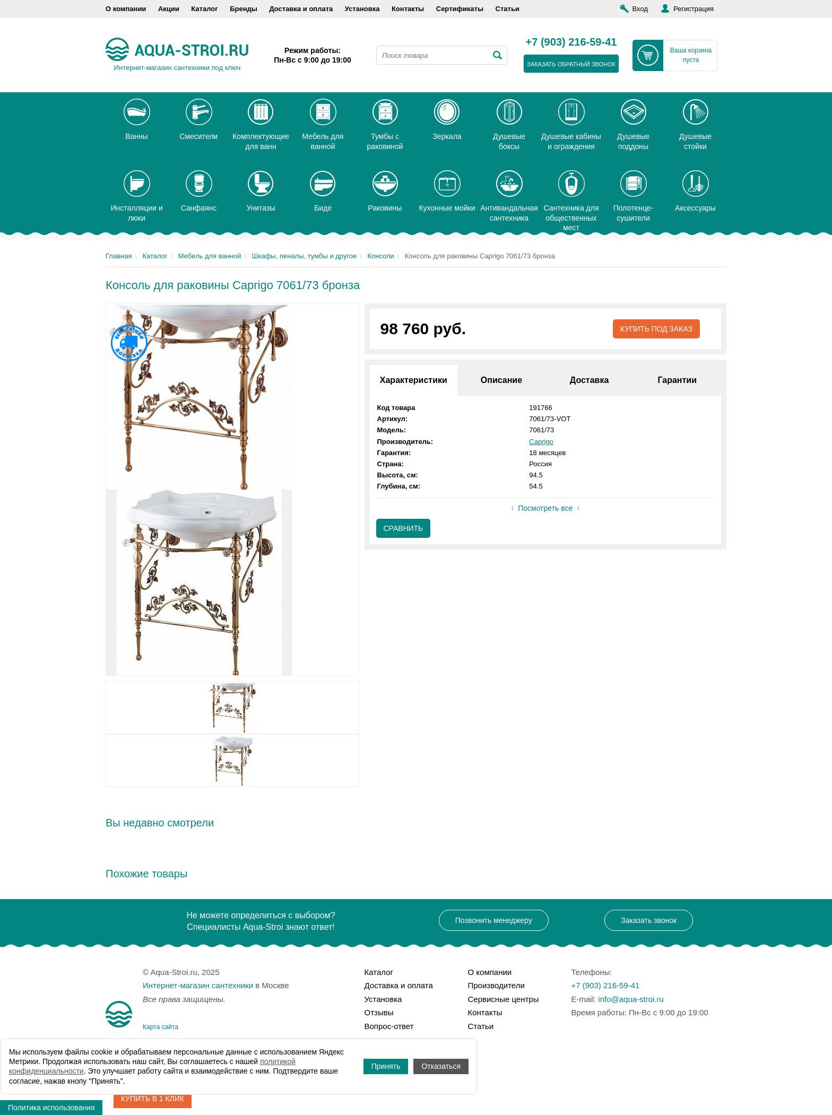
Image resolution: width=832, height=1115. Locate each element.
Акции (168, 9)
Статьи (507, 9)
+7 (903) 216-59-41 (571, 42)
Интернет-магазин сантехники (198, 985)
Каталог (204, 9)
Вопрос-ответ (389, 1026)
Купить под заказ (656, 329)
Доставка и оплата (301, 9)
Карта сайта (160, 1027)
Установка (362, 9)
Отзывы (379, 1012)
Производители (496, 985)
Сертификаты (459, 9)
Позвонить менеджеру (493, 920)
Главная (119, 256)
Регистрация (693, 9)
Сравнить (403, 528)
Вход (640, 9)
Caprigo (541, 442)
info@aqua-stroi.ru (631, 999)
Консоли (380, 256)
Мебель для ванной (209, 256)
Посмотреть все (545, 508)
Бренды (243, 9)
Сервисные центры (503, 999)
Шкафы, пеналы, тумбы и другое (304, 256)
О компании (126, 9)
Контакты (408, 9)
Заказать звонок (649, 920)
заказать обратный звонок (571, 64)
